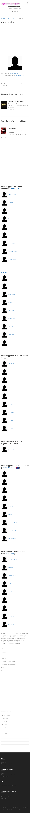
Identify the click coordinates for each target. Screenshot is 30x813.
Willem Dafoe (7, 210)
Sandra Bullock (8, 342)
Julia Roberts (7, 302)
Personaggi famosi (5, 18)
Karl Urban (7, 514)
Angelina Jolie (7, 326)
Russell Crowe (7, 473)
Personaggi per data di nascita (8, 670)
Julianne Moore (8, 278)
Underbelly (12, 128)
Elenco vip (3, 658)
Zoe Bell (6, 583)
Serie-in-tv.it (5, 123)
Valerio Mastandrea (9, 235)
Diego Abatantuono (9, 251)
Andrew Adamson (8, 575)
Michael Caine (4, 734)
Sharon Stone (7, 334)
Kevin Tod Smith (8, 616)
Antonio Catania (8, 243)
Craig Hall (6, 600)
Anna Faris (7, 371)
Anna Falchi (7, 420)
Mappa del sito (4, 798)
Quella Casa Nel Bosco (16, 102)
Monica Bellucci (8, 310)
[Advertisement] (15, 40)
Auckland (10, 553)
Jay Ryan (6, 608)
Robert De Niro (4, 718)
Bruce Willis (7, 202)
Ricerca (4, 652)
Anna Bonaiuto (8, 380)
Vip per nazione (5, 674)
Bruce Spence (8, 592)
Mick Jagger (3, 730)
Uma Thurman (8, 318)
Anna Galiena (7, 363)
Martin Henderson (9, 522)
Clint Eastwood (8, 227)
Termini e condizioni (6, 796)
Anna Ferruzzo (8, 396)
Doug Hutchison (8, 449)
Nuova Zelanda (10, 468)
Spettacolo (13, 18)
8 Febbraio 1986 (20, 75)
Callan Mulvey (7, 624)
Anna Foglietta (7, 412)
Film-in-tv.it (5, 96)
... (7, 137)
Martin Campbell (8, 530)
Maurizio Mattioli (8, 259)
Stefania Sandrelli (8, 286)
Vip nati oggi (15, 11)
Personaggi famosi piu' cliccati (8, 661)
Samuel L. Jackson (8, 194)
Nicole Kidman (8, 294)
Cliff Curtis (7, 506)
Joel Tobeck (7, 567)
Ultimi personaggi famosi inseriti (8, 664)
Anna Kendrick (8, 388)
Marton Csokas (8, 498)
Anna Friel (7, 428)
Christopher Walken (6, 743)
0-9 (3, 807)
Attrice (4, 272)
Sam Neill (6, 482)
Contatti (3, 795)
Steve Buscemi (4, 740)
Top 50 (2, 667)
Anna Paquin (7, 404)
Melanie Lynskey (8, 538)
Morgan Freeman (8, 219)
